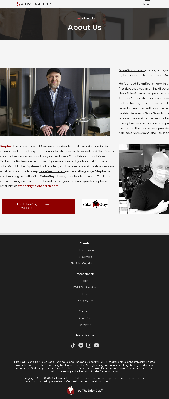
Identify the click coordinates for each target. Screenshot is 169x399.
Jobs (84, 294)
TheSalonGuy (84, 301)
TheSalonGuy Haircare (84, 263)
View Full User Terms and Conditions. (88, 381)
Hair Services (84, 256)
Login (84, 280)
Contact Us (84, 325)
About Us (84, 318)
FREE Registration (84, 287)
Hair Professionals (84, 250)
